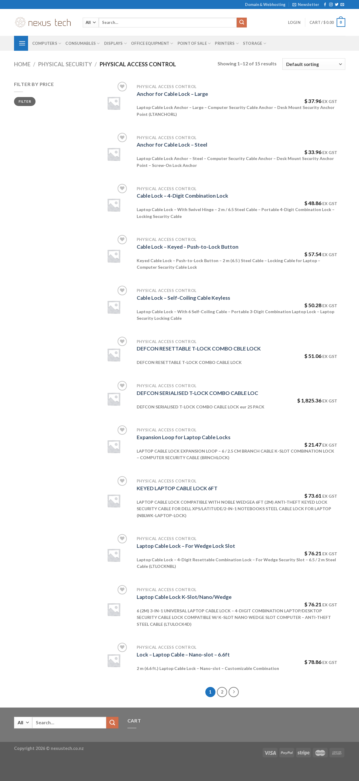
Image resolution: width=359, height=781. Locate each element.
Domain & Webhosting (265, 4)
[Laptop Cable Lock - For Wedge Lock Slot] (114, 555)
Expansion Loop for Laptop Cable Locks (183, 437)
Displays (115, 43)
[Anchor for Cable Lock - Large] (114, 103)
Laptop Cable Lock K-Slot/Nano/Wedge (184, 597)
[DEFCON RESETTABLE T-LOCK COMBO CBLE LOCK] (114, 355)
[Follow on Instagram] (331, 5)
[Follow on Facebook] (325, 5)
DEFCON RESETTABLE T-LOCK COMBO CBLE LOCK (199, 348)
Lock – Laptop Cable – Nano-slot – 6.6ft (183, 654)
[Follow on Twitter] (336, 5)
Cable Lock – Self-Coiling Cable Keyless (183, 298)
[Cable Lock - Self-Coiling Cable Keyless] (114, 307)
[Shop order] (313, 64)
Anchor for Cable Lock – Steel (172, 145)
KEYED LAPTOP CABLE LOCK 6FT (177, 488)
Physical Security (65, 64)
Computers (46, 43)
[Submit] (242, 23)
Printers (227, 43)
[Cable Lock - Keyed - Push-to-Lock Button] (114, 256)
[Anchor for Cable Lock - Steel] (114, 154)
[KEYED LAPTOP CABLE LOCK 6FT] (114, 501)
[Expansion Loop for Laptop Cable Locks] (114, 446)
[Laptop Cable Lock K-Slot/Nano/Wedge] (114, 609)
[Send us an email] (342, 5)
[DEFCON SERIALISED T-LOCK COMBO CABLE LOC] (114, 399)
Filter (25, 101)
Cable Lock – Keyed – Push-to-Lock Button (187, 247)
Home (22, 64)
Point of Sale (194, 43)
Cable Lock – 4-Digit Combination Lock (182, 196)
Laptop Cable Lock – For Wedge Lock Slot (186, 546)
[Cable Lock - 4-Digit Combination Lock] (114, 205)
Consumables (82, 43)
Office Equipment (152, 43)
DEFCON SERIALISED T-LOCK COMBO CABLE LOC (197, 393)
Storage (254, 43)
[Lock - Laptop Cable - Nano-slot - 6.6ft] (114, 660)
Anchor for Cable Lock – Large (172, 94)
